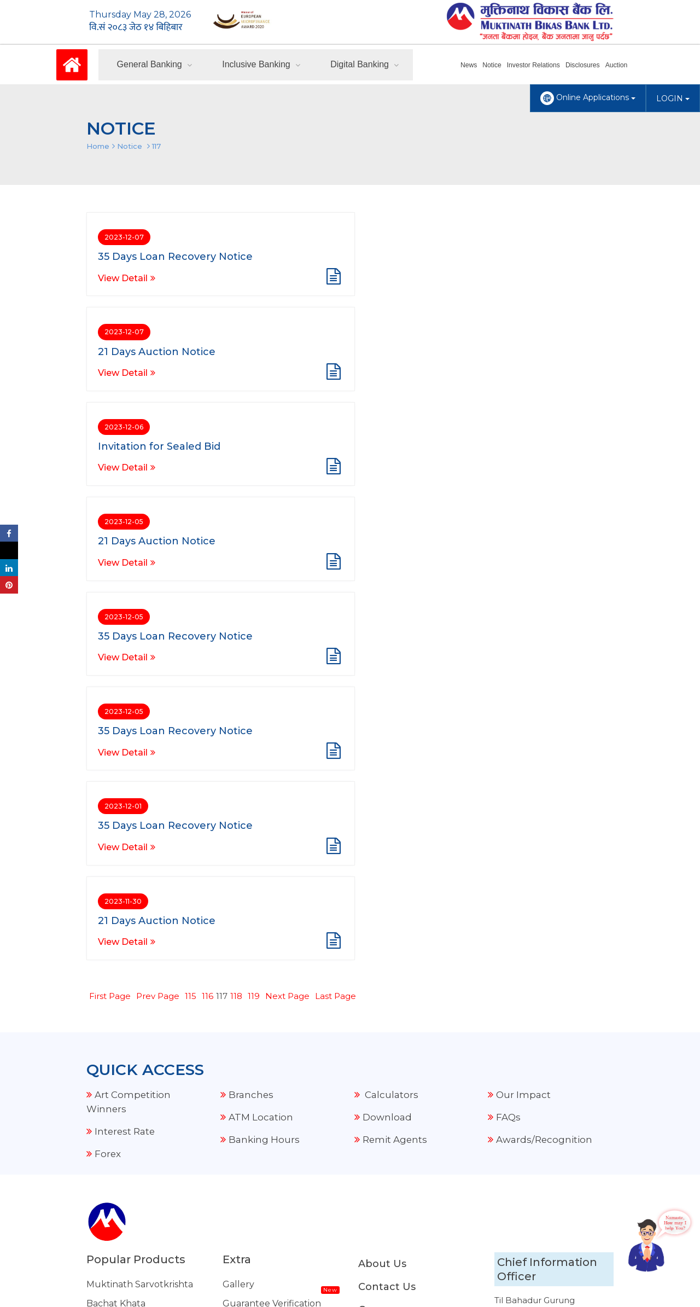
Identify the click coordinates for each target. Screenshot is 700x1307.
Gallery (238, 904)
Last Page (335, 617)
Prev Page (157, 617)
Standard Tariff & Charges (279, 1096)
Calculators (390, 715)
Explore (240, 1077)
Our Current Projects (270, 1019)
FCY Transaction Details (273, 1000)
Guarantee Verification (272, 924)
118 (236, 617)
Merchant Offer (257, 1058)
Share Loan (111, 1058)
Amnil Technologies (373, 1279)
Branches (251, 715)
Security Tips (250, 1192)
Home (97, 146)
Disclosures (583, 65)
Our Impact (523, 715)
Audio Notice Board (265, 981)
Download (387, 737)
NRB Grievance (256, 1230)
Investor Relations (534, 65)
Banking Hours (264, 759)
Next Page (287, 617)
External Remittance (268, 1038)
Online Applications (587, 98)
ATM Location (261, 737)
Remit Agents (395, 759)
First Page (110, 617)
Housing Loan (116, 1038)
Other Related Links (267, 1211)
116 (207, 617)
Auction (616, 65)
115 (190, 617)
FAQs (508, 737)
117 (156, 146)
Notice (493, 65)
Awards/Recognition (544, 759)
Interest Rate (125, 751)
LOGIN (673, 98)
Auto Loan (109, 1019)
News (470, 65)
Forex (108, 774)
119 (254, 617)
